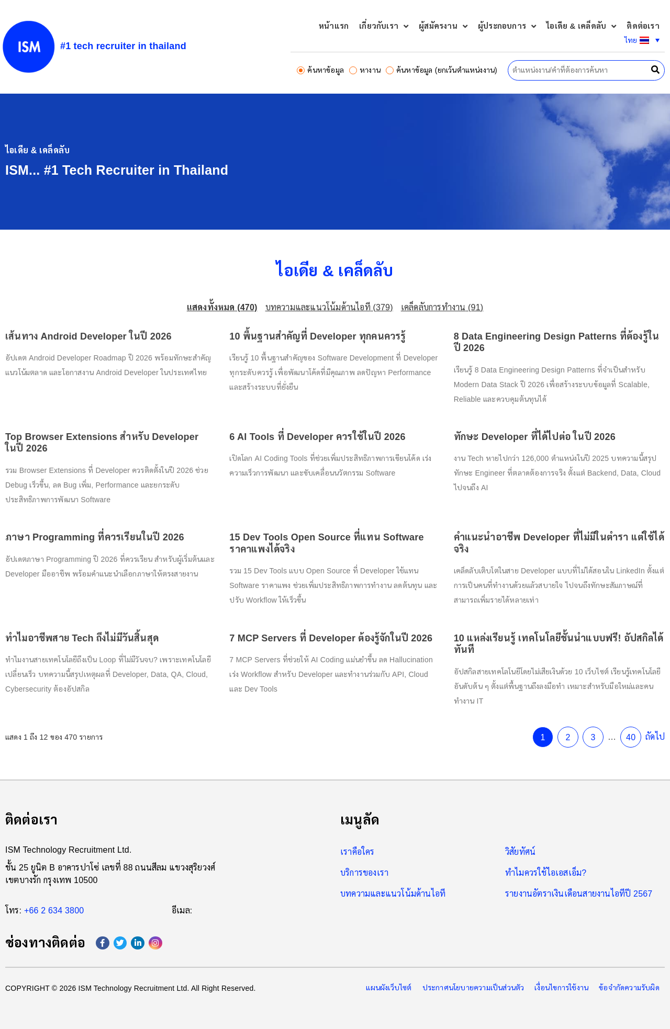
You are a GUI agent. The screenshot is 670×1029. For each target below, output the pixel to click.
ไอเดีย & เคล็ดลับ (581, 26)
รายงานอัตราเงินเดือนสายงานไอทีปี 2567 (578, 893)
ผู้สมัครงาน (443, 26)
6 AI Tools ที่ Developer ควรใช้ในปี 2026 (319, 444)
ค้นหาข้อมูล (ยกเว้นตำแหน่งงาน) (441, 70)
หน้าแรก (334, 25)
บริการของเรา (364, 872)
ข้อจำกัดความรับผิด (629, 987)
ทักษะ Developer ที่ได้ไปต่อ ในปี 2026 (511, 444)
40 (596, 710)
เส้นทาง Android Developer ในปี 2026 (117, 355)
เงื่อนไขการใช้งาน (561, 987)
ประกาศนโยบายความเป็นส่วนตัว (473, 987)
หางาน (365, 70)
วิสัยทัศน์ (520, 851)
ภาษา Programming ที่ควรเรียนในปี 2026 (122, 533)
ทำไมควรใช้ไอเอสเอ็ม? (545, 872)
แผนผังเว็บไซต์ (388, 987)
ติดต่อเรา (643, 25)
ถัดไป (618, 710)
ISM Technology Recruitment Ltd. (68, 849)
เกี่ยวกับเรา (383, 26)
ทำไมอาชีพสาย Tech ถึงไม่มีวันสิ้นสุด (111, 622)
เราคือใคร (357, 851)
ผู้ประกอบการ (507, 26)
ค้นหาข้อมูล (320, 70)
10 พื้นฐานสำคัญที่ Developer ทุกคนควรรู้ (320, 355)
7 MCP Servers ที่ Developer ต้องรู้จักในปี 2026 (331, 622)
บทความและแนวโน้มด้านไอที (392, 893)
